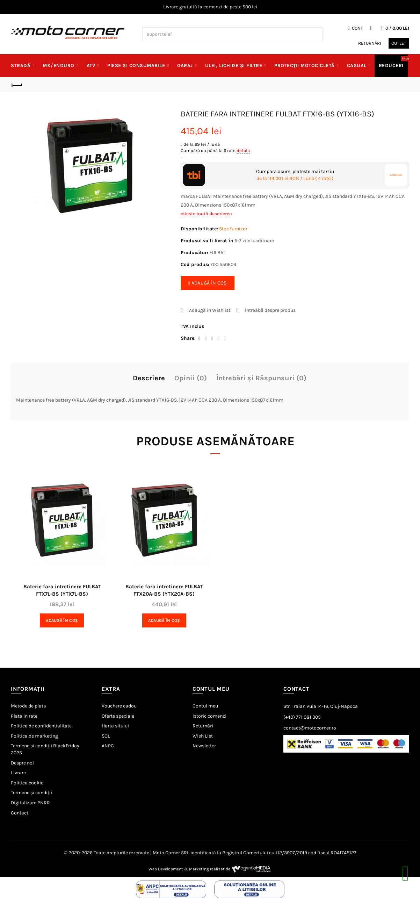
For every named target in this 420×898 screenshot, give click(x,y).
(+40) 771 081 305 (302, 717)
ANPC (108, 746)
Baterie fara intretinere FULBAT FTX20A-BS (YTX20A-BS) (164, 590)
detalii (243, 150)
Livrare (18, 773)
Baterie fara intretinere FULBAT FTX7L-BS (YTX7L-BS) (62, 590)
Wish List (203, 736)
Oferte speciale (118, 716)
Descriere (149, 378)
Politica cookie (27, 783)
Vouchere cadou (119, 706)
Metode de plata (28, 706)
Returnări (369, 43)
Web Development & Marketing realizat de (210, 869)
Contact (19, 813)
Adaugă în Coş (62, 620)
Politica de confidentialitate (41, 726)
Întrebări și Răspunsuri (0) (261, 378)
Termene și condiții (31, 793)
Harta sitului (115, 726)
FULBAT (217, 253)
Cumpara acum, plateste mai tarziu (295, 175)
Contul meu (205, 706)
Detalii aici (396, 175)
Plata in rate (24, 716)
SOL (106, 736)
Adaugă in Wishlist (209, 310)
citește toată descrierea (206, 214)
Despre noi (22, 763)
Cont (355, 28)
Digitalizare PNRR (30, 803)
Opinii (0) (190, 378)
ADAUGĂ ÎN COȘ (207, 283)
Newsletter (204, 746)
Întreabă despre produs (270, 310)
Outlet (398, 43)
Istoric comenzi (209, 716)
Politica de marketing (34, 736)
